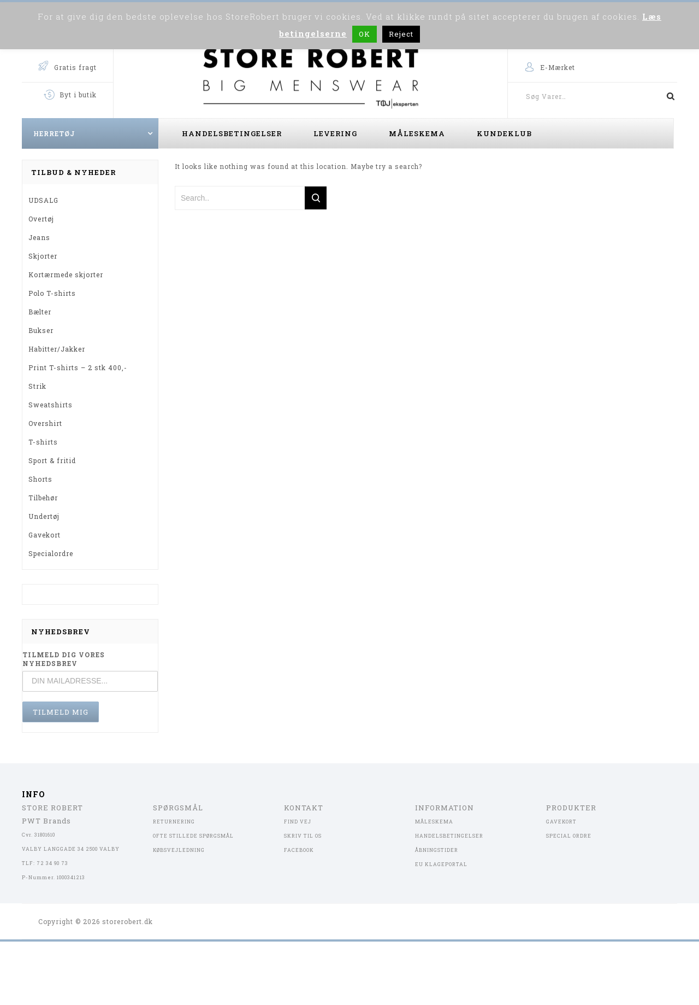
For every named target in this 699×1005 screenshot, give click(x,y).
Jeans (39, 237)
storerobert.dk (127, 921)
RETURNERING (174, 822)
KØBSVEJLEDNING (179, 850)
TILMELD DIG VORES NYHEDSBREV (63, 659)
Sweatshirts (50, 404)
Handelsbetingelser (232, 133)
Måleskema (417, 133)
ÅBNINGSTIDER (436, 850)
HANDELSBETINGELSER (449, 836)
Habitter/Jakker (56, 348)
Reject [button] (401, 34)
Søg (666, 96)
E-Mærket (557, 67)
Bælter (39, 311)
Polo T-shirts (52, 293)
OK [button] (364, 34)
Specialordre (50, 553)
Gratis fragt (75, 67)
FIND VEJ (297, 822)
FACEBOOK (299, 850)
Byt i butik (78, 94)
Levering (335, 133)
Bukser (41, 330)
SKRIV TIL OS (303, 836)
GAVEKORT (561, 822)
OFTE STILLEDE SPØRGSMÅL (193, 836)
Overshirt (45, 423)
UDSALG (43, 200)
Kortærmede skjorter (65, 274)
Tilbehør (43, 497)
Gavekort (44, 534)
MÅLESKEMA (434, 822)
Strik (37, 386)
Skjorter (42, 256)
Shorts (40, 479)
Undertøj (44, 516)
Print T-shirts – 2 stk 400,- (77, 367)
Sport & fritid (52, 460)
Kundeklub (504, 133)
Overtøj (41, 218)
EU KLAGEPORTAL (441, 864)
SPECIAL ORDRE (568, 836)
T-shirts (43, 441)
